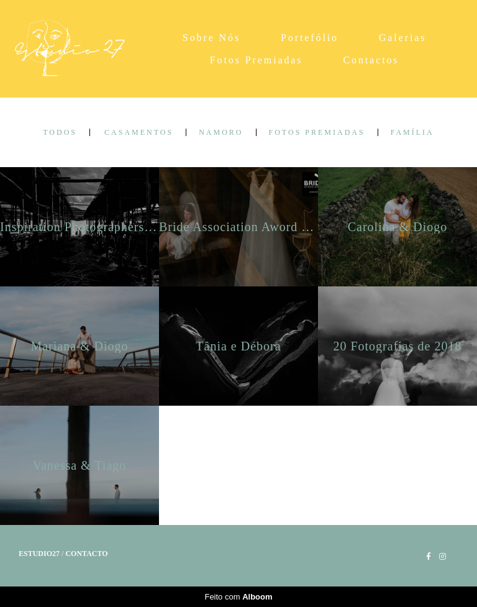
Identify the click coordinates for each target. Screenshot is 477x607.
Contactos (371, 60)
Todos (60, 132)
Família (412, 132)
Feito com (238, 596)
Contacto (86, 553)
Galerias (403, 37)
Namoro (221, 132)
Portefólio (309, 37)
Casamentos (138, 132)
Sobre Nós (211, 37)
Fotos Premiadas (256, 60)
